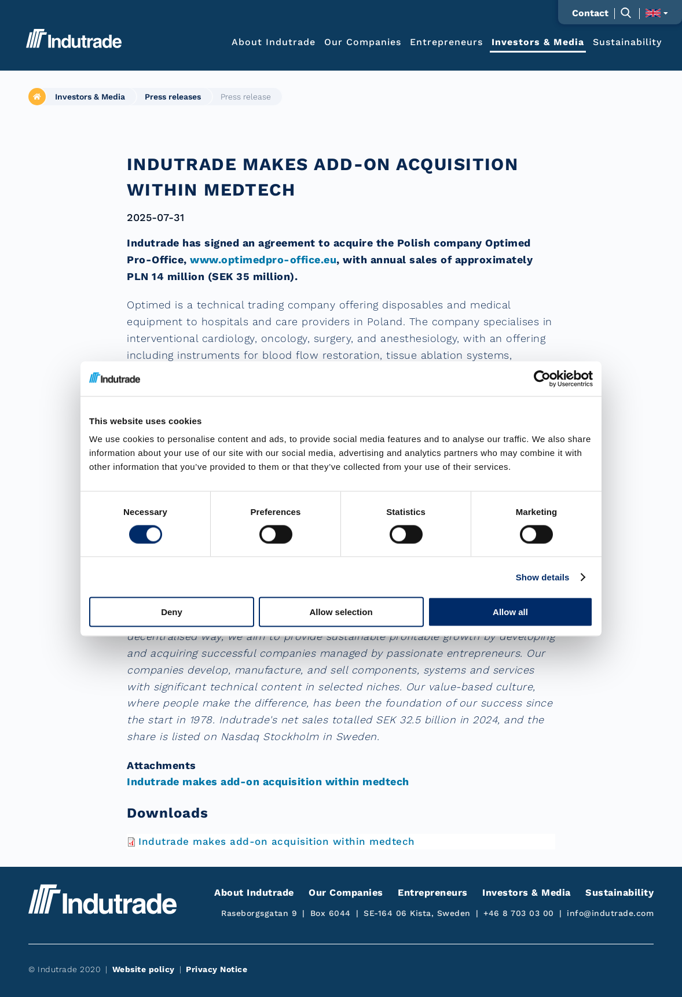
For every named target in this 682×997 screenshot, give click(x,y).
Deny (171, 612)
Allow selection (340, 612)
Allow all (510, 612)
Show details (543, 577)
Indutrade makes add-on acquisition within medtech (268, 781)
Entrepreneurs (446, 41)
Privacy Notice (216, 969)
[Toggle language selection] (657, 13)
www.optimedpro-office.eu (263, 259)
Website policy (143, 969)
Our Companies (362, 41)
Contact (590, 13)
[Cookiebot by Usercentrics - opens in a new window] (542, 378)
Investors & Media (538, 41)
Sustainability (627, 41)
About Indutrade (274, 41)
